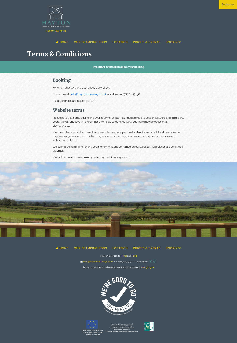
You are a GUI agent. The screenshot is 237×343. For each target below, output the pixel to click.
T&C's (134, 256)
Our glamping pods (90, 42)
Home (62, 42)
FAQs (124, 256)
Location (120, 42)
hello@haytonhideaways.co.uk (88, 94)
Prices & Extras (146, 42)
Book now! (227, 4)
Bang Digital (148, 267)
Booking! (173, 42)
